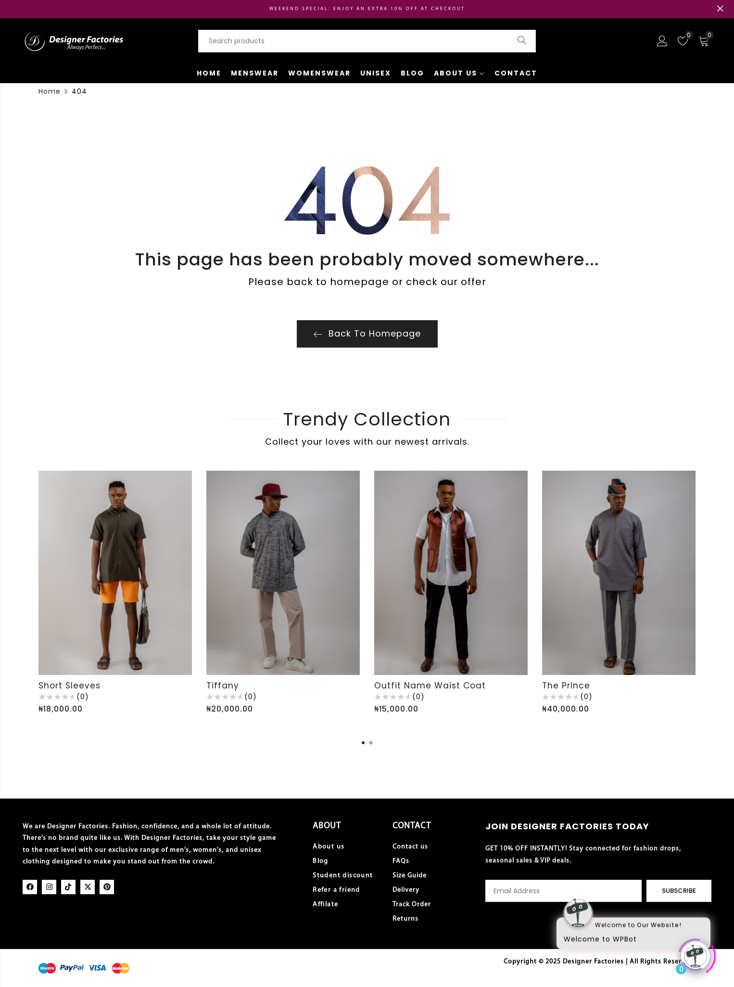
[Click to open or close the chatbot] (695, 951)
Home (49, 91)
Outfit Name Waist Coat (430, 685)
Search (522, 41)
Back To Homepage (367, 333)
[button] (363, 742)
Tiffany (222, 685)
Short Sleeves (69, 685)
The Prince (566, 685)
